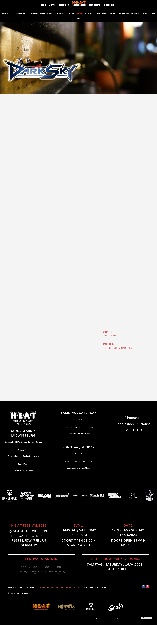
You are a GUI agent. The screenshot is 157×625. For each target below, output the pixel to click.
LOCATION (79, 5)
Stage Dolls (145, 14)
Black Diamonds (21, 14)
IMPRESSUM (42, 587)
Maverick (113, 14)
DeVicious (96, 14)
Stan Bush (135, 14)
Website (107, 331)
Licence (104, 14)
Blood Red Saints (46, 14)
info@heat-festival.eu (30, 456)
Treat (153, 14)
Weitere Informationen (133, 618)
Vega (78, 19)
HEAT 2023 (48, 5)
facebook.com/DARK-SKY (117, 348)
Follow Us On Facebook (23, 470)
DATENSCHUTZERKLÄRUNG (66, 587)
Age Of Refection (7, 14)
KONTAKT (110, 5)
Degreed (88, 14)
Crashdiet (70, 14)
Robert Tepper (124, 14)
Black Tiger (34, 14)
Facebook (108, 344)
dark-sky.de (110, 335)
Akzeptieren (146, 618)
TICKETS (64, 5)
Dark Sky (79, 14)
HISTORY (95, 5)
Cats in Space (59, 14)
